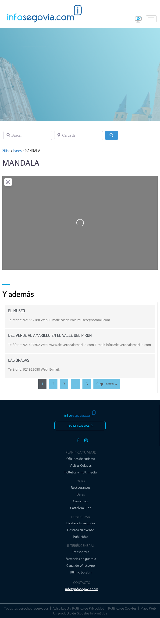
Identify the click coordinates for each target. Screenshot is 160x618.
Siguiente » (106, 384)
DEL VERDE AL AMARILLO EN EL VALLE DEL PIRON (50, 335)
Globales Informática (92, 613)
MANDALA (20, 163)
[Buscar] (27, 135)
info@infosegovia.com (81, 589)
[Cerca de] (78, 135)
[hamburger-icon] (151, 18)
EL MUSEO (16, 310)
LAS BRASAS (18, 360)
